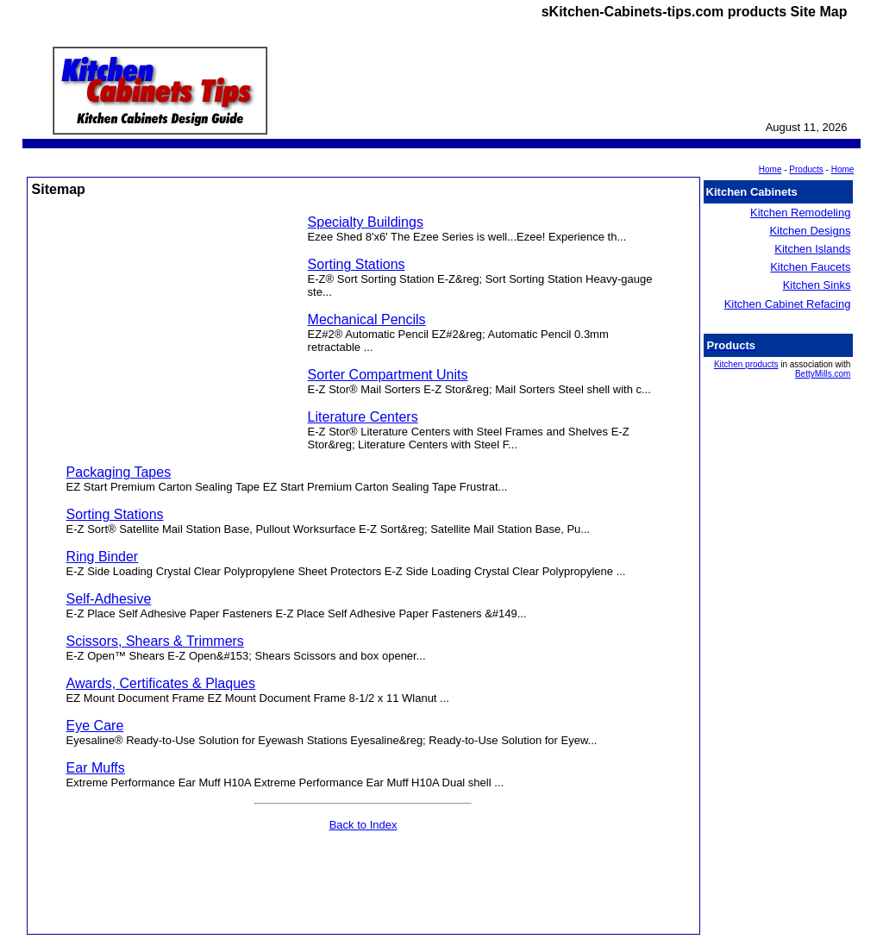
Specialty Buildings (365, 222)
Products (806, 169)
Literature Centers (363, 417)
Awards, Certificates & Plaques (160, 683)
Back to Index (363, 824)
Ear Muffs (95, 768)
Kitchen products (746, 364)
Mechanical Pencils (367, 319)
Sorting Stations (356, 264)
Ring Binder (102, 556)
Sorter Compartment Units (388, 374)
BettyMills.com (822, 374)
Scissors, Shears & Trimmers (155, 641)
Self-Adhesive (109, 599)
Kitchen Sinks (817, 285)
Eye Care (95, 725)
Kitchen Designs (809, 230)
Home (843, 169)
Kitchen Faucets (810, 266)
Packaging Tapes (119, 472)
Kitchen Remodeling (800, 212)
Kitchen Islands (812, 248)
